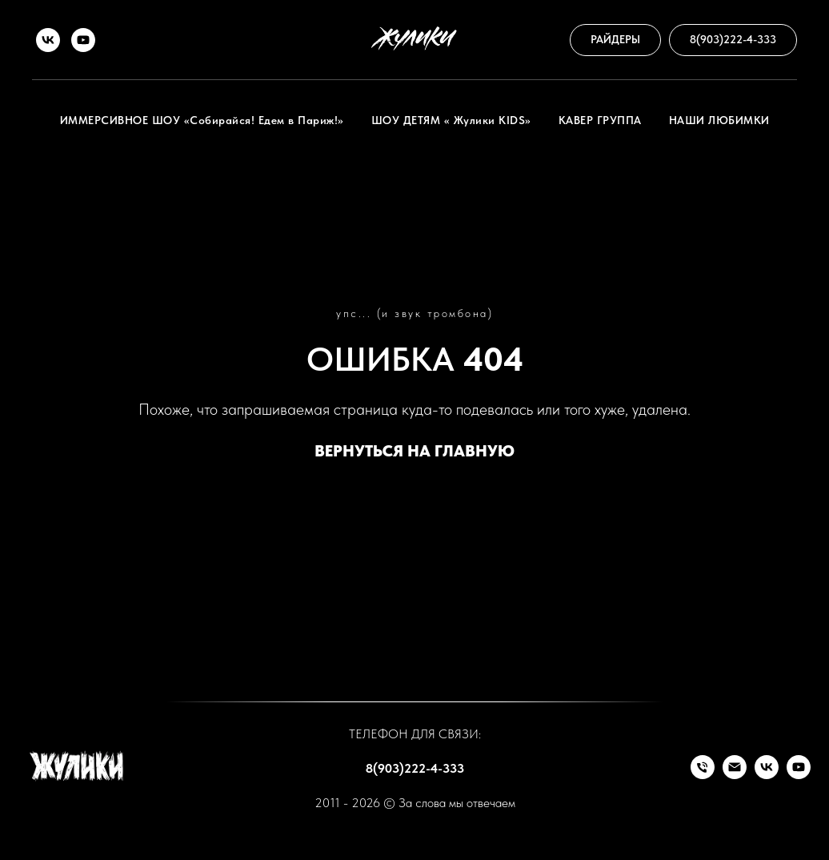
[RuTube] (83, 40)
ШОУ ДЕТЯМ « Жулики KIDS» (451, 120)
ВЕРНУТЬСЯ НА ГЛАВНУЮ (414, 450)
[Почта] (735, 775)
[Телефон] (703, 775)
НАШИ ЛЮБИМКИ (719, 120)
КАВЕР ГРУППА (600, 120)
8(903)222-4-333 (415, 768)
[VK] (48, 40)
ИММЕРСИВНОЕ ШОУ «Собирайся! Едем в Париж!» (202, 120)
